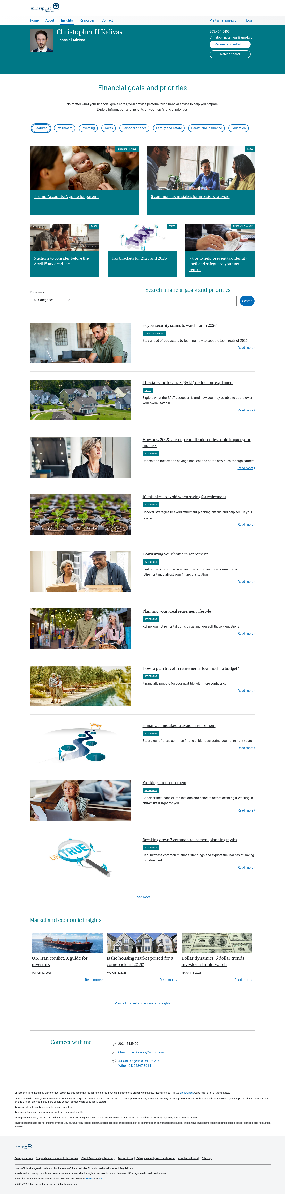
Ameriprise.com (24, 1158)
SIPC (101, 1178)
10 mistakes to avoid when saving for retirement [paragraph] (184, 497)
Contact (107, 20)
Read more (245, 348)
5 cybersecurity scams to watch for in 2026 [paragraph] (180, 325)
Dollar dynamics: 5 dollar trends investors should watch (213, 961)
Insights (67, 20)
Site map (207, 1158)
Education (238, 128)
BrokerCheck (187, 1092)
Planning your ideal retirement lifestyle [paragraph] (177, 611)
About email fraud (188, 1158)
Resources (87, 20)
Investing (88, 128)
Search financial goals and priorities (188, 290)
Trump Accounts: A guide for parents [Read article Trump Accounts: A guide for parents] (66, 197)
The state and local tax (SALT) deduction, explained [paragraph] (188, 383)
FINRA (89, 1178)
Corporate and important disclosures (57, 1158)
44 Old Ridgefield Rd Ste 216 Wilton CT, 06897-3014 (139, 1063)
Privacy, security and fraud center (155, 1158)
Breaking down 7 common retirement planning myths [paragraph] (190, 840)
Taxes (108, 128)
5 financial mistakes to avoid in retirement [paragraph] (179, 726)
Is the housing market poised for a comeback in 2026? (140, 961)
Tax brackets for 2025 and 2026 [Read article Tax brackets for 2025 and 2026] (139, 258)
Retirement (64, 128)
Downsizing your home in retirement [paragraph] (175, 554)
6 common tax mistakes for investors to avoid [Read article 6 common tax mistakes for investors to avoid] (190, 197)
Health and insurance (206, 128)
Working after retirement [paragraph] (164, 783)
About (49, 20)
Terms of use (125, 1158)
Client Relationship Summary (98, 1158)
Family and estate (169, 128)
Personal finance (134, 128)
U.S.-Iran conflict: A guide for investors (60, 961)
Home (34, 20)
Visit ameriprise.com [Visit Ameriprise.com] (224, 20)
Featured (41, 128)
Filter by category (37, 292)
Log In (250, 20)
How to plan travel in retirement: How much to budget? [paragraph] (191, 668)
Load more (142, 897)
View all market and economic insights (142, 1003)
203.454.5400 (220, 31)
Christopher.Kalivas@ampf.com (232, 37)
